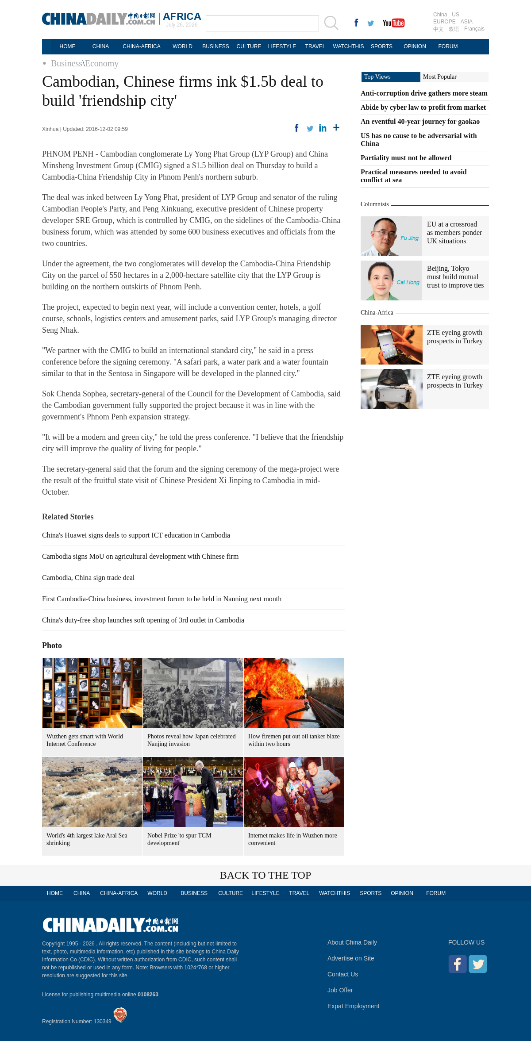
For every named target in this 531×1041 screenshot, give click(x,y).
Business (66, 63)
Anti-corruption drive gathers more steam (424, 93)
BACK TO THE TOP (266, 875)
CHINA (100, 46)
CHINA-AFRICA (141, 46)
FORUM (448, 46)
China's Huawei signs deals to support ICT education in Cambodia (136, 535)
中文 (438, 29)
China (440, 15)
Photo (52, 645)
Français (474, 29)
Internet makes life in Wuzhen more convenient (292, 839)
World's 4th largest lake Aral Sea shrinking (86, 839)
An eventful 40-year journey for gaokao (420, 121)
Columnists (375, 204)
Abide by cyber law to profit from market (423, 107)
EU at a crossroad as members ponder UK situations (454, 232)
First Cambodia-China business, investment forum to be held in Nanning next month (161, 599)
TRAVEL (315, 46)
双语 (454, 29)
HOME (68, 46)
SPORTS (381, 46)
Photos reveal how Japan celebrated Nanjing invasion (191, 740)
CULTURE (249, 46)
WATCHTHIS (348, 46)
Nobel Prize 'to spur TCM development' (179, 839)
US (455, 15)
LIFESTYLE (282, 46)
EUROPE (444, 22)
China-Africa (377, 312)
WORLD (182, 46)
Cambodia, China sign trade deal (88, 577)
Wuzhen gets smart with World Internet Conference (84, 740)
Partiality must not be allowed (406, 157)
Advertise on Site (350, 958)
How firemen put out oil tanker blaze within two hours (294, 740)
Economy (102, 63)
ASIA (467, 22)
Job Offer (340, 990)
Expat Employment (353, 1006)
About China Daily (352, 942)
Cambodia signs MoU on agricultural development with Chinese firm (140, 556)
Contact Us (342, 974)
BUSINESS (215, 46)
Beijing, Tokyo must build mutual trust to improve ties (455, 277)
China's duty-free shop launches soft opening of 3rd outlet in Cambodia (143, 620)
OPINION (415, 46)
